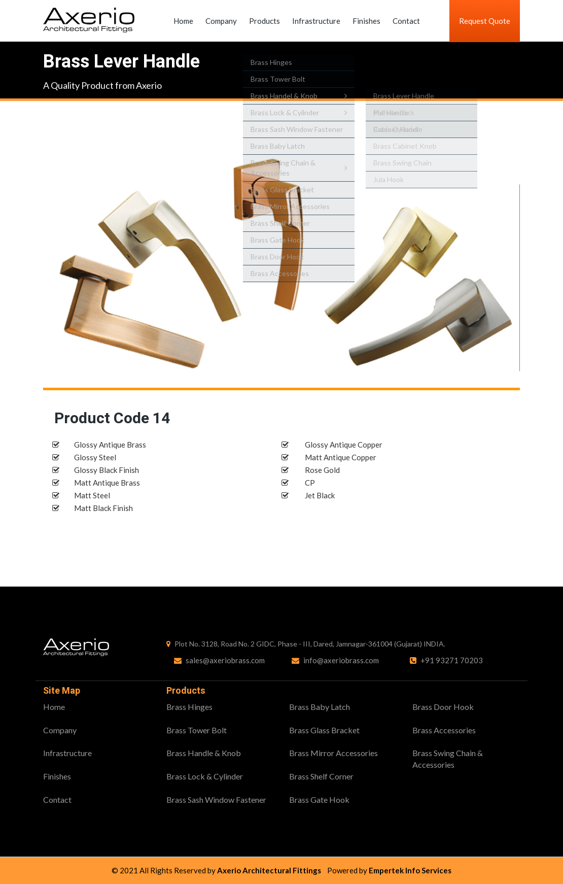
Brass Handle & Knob (203, 753)
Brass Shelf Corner (321, 776)
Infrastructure (316, 20)
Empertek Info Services (410, 870)
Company (221, 20)
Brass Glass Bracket (324, 730)
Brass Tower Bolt (196, 730)
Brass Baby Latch (319, 706)
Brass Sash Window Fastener (216, 799)
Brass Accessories (444, 730)
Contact (406, 20)
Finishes (366, 20)
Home (183, 20)
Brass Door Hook (443, 706)
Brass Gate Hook (319, 799)
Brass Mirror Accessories (333, 753)
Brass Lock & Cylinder (204, 776)
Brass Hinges (189, 706)
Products (264, 20)
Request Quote (484, 20)
